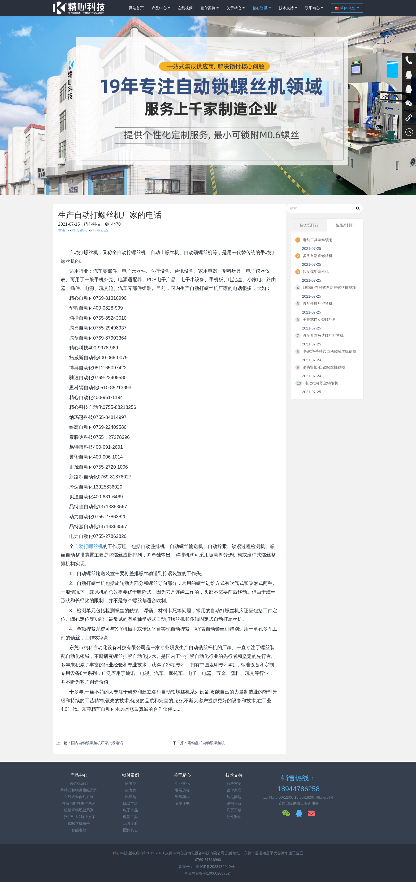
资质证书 (182, 803)
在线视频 (185, 8)
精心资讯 (260, 8)
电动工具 (130, 817)
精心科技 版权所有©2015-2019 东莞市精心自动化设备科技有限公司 (169, 853)
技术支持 (286, 8)
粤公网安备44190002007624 (208, 873)
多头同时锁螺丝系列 (79, 803)
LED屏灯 (130, 803)
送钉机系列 (79, 783)
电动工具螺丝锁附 (317, 240)
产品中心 (159, 8)
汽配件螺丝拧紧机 (317, 303)
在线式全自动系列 (79, 797)
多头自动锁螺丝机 (317, 256)
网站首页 (136, 8)
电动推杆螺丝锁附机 (321, 383)
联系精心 (312, 8)
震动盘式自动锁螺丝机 (206, 743)
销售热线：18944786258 (299, 783)
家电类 (130, 783)
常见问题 (234, 797)
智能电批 (78, 830)
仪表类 (130, 790)
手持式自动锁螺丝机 (319, 319)
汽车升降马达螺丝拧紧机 (323, 335)
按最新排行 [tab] (345, 225)
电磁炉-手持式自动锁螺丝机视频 (329, 351)
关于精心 (234, 8)
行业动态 (100, 230)
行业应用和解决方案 (79, 817)
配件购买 (234, 817)
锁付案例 (208, 8)
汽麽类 (130, 797)
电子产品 (130, 810)
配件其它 (130, 830)
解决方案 (234, 783)
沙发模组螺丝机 (316, 271)
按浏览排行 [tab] (309, 225)
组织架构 (182, 797)
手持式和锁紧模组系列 (78, 790)
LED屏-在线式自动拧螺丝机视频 (329, 287)
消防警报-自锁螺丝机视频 (324, 367)
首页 (62, 230)
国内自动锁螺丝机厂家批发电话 (97, 743)
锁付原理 (234, 790)
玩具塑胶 (130, 823)
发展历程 (182, 790)
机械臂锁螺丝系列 (79, 810)
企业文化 (182, 783)
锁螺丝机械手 (79, 823)
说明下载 (234, 803)
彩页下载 (234, 810)
